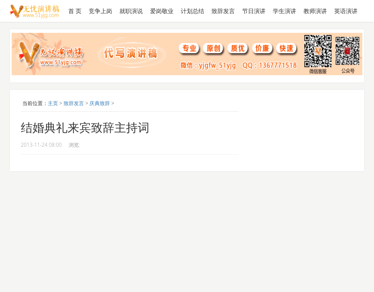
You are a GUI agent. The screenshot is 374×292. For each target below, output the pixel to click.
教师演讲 (315, 11)
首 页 (74, 11)
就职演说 (131, 11)
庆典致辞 (99, 103)
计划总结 (192, 11)
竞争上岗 (100, 11)
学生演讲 (284, 11)
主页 (53, 103)
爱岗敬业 (161, 11)
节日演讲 (254, 11)
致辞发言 (223, 11)
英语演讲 (346, 11)
